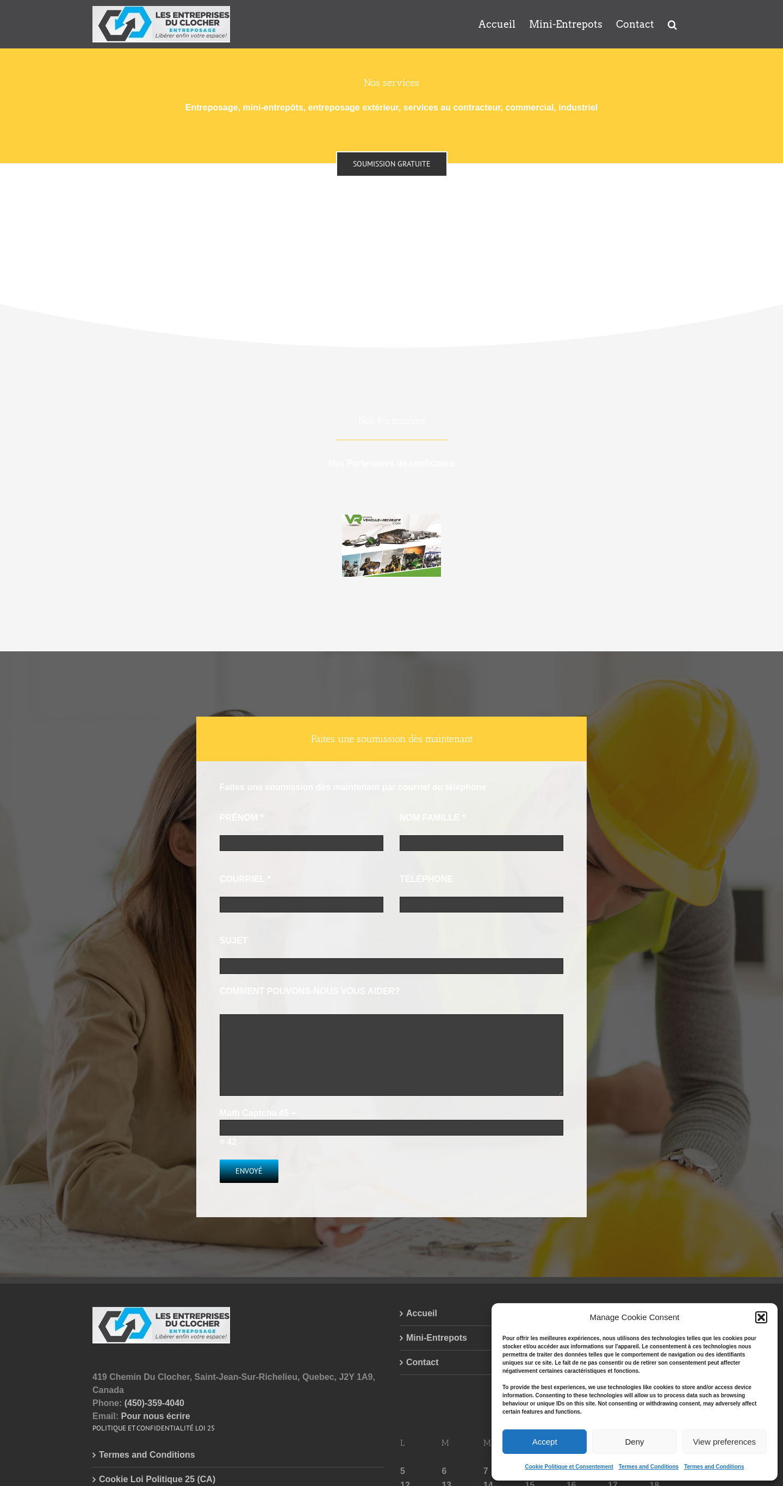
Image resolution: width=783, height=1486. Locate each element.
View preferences (724, 1441)
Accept (544, 1441)
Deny (634, 1441)
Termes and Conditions (649, 1467)
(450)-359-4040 (154, 1403)
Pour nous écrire (155, 1416)
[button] (761, 1317)
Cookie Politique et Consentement (569, 1467)
